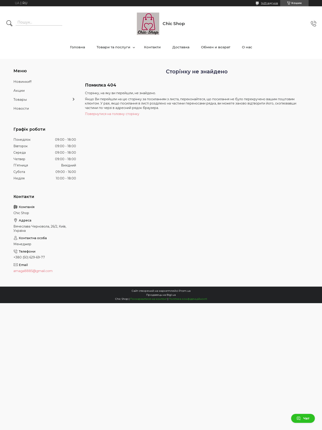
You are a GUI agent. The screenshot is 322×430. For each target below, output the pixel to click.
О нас (247, 47)
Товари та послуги (113, 47)
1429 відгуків (269, 3)
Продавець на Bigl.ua (161, 294)
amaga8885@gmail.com (33, 271)
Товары (20, 99)
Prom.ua (185, 290)
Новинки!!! (22, 81)
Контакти (152, 47)
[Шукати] (9, 23)
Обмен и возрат (215, 47)
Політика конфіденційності (188, 298)
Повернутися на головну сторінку (112, 114)
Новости (21, 108)
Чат (303, 418)
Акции (19, 90)
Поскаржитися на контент (148, 298)
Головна (77, 47)
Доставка (180, 47)
